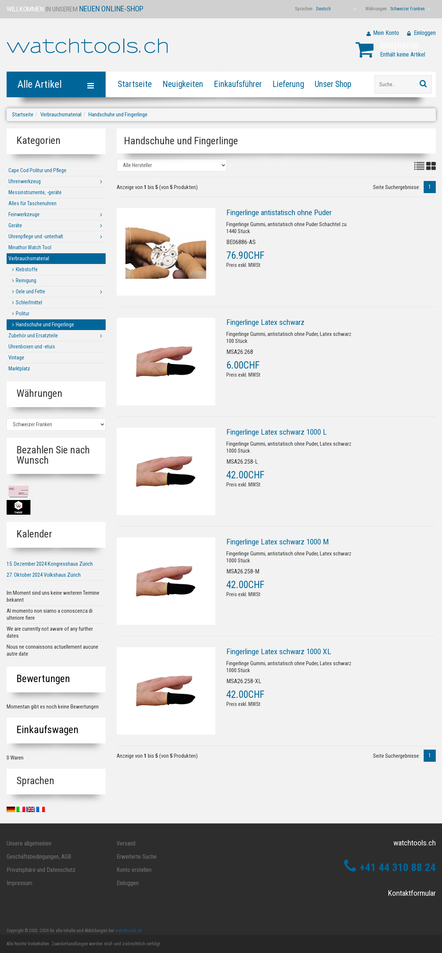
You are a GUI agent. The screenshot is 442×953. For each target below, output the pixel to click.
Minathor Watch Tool (29, 247)
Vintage (16, 357)
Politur (22, 313)
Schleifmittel (29, 302)
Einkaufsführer (238, 84)
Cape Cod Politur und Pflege (37, 170)
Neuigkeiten (182, 84)
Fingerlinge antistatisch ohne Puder (279, 212)
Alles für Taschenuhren (32, 203)
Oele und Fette (30, 291)
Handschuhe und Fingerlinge (117, 114)
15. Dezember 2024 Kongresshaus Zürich (50, 564)
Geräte (15, 225)
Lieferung (288, 84)
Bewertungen (43, 679)
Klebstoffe (27, 269)
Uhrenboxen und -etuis (31, 346)
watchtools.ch (128, 930)
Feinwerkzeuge (24, 214)
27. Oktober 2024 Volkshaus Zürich (44, 575)
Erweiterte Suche (137, 856)
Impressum (19, 883)
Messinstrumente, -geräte (35, 192)
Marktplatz (19, 369)
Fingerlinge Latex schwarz (265, 322)
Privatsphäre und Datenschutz (41, 869)
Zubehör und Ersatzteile (33, 335)
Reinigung (26, 280)
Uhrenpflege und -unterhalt (35, 236)
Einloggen (425, 32)
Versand (126, 843)
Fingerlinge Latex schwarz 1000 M (277, 541)
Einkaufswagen (47, 730)
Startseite (135, 84)
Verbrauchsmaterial (60, 114)
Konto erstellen (134, 869)
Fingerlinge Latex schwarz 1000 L (276, 432)
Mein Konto (386, 32)
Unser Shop (333, 84)
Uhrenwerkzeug (24, 181)
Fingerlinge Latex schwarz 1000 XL (278, 651)
